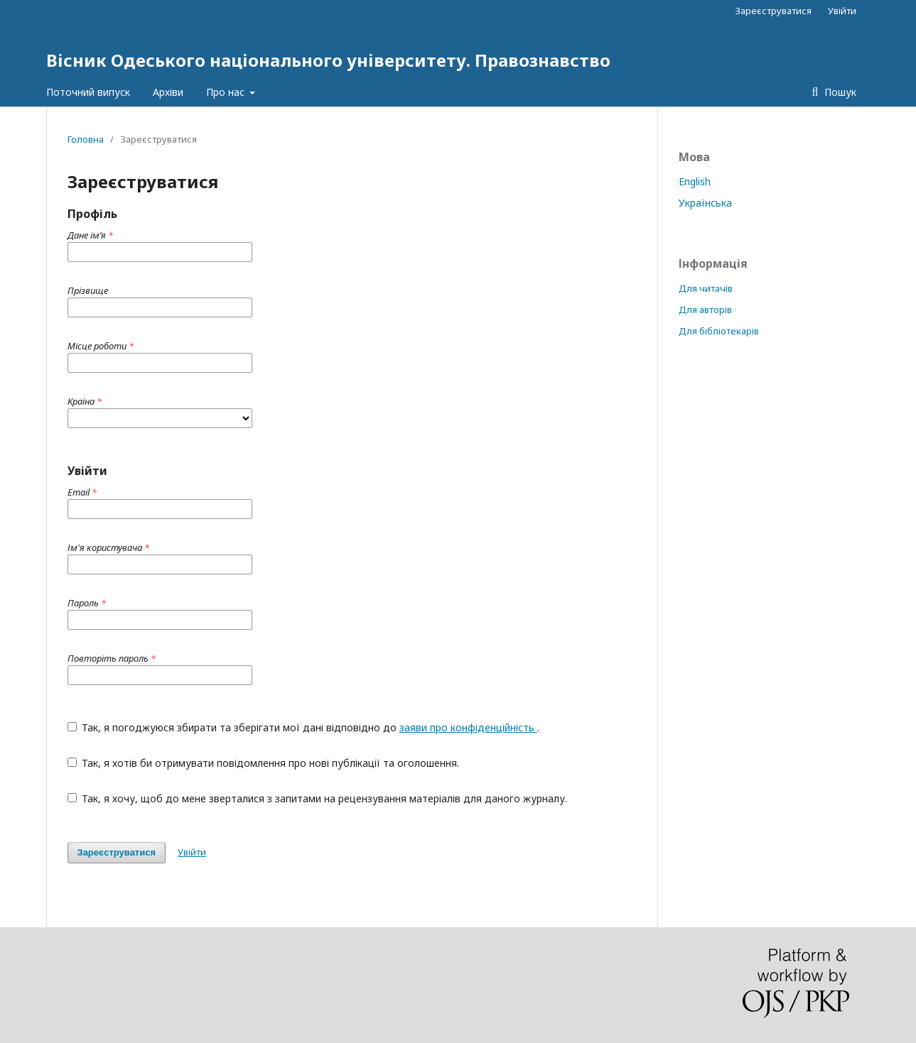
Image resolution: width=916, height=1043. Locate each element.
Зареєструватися (774, 10)
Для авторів (705, 309)
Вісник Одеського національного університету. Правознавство (328, 60)
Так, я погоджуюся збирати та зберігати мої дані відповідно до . (304, 727)
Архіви (168, 92)
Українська (705, 202)
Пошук (838, 92)
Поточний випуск (88, 92)
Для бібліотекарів (719, 330)
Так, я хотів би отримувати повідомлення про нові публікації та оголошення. (264, 763)
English (695, 181)
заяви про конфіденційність (468, 727)
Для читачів (706, 288)
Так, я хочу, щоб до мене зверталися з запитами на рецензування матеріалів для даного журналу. (318, 798)
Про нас (226, 92)
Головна (86, 139)
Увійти (842, 10)
